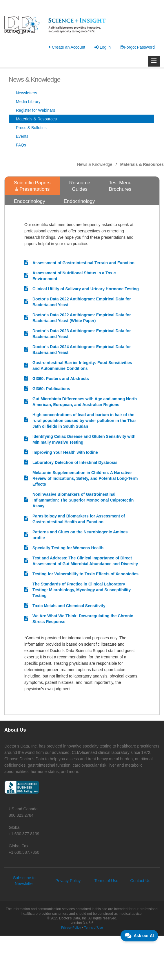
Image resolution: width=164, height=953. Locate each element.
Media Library (28, 101)
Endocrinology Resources (29, 204)
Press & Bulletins (31, 127)
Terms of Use (106, 880)
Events (22, 136)
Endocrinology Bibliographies (79, 204)
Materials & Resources (36, 119)
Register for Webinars (35, 110)
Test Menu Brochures (120, 186)
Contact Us (140, 880)
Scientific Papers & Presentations (32, 186)
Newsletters (26, 93)
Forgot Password (137, 47)
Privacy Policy (68, 880)
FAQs (21, 145)
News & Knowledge (94, 164)
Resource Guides (79, 186)
